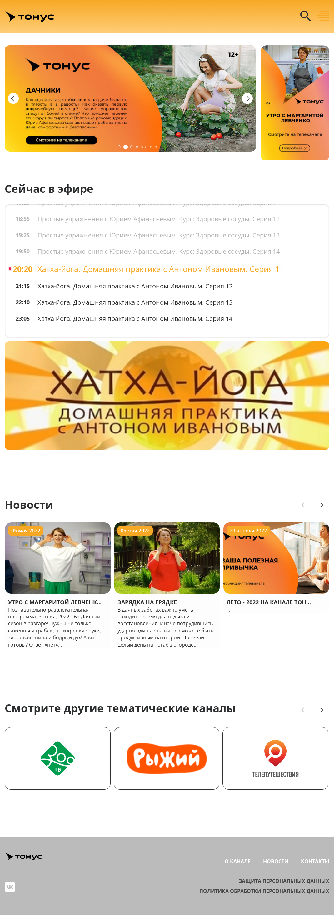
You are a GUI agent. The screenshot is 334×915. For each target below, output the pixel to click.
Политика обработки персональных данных (264, 891)
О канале (238, 861)
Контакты (315, 861)
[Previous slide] (13, 98)
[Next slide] (247, 98)
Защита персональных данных (284, 881)
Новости (29, 504)
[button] (119, 146)
